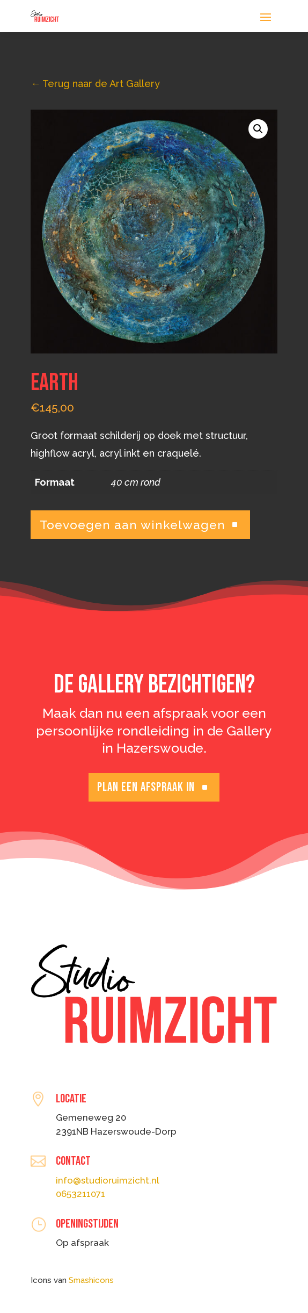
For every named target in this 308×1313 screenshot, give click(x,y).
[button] (258, 129)
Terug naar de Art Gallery (95, 83)
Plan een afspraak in (146, 787)
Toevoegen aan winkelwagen (132, 524)
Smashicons (91, 1280)
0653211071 (80, 1193)
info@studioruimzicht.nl (107, 1180)
